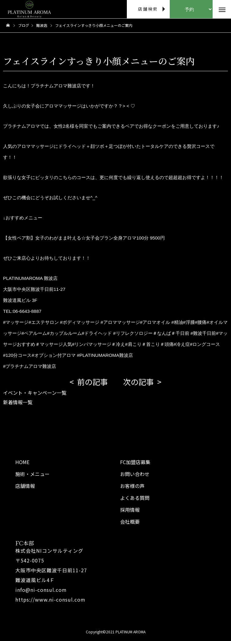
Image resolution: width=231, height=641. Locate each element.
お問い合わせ (135, 474)
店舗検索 (148, 9)
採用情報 (130, 509)
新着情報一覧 (17, 402)
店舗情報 (25, 485)
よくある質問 (135, 497)
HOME (22, 462)
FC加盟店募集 (135, 462)
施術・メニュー (32, 474)
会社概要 (130, 521)
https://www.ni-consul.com (50, 599)
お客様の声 (132, 485)
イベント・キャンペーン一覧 (34, 392)
